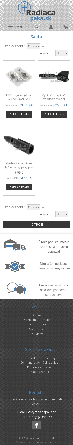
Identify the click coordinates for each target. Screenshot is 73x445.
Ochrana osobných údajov (39, 362)
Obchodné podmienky (39, 358)
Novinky (37, 333)
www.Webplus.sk (47, 442)
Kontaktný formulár (37, 319)
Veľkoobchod (37, 324)
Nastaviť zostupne (44, 46)
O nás (37, 315)
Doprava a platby (39, 367)
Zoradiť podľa (15, 46)
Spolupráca (37, 329)
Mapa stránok (39, 371)
